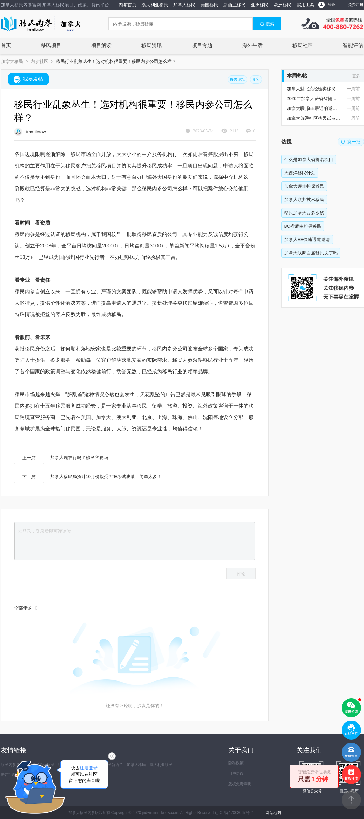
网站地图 (273, 812)
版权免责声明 (239, 784)
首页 (6, 45)
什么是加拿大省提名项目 (308, 159)
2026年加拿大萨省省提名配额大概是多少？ (314, 98)
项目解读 (101, 45)
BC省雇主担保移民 (302, 226)
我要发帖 (28, 79)
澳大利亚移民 (154, 4)
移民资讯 (151, 45)
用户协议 (236, 773)
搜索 (267, 23)
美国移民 (209, 4)
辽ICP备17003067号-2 (234, 812)
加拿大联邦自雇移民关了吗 (311, 252)
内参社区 (39, 61)
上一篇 (29, 457)
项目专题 (202, 45)
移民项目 (51, 45)
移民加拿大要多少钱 (304, 212)
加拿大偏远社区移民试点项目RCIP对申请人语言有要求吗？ (314, 118)
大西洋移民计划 (299, 172)
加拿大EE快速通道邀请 (307, 239)
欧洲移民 (283, 4)
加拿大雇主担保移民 (304, 186)
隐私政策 (236, 763)
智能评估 (353, 45)
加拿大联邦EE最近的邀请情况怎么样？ (314, 108)
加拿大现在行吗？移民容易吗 (79, 457)
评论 (241, 573)
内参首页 (127, 4)
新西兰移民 (234, 4)
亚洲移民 (260, 4)
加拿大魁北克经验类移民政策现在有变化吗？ (314, 88)
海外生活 (252, 45)
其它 (256, 79)
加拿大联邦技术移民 (304, 199)
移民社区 (302, 45)
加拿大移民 (184, 4)
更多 (356, 76)
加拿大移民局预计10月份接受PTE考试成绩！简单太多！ (106, 476)
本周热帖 (297, 75)
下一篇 (29, 476)
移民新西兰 (113, 764)
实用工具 (305, 4)
